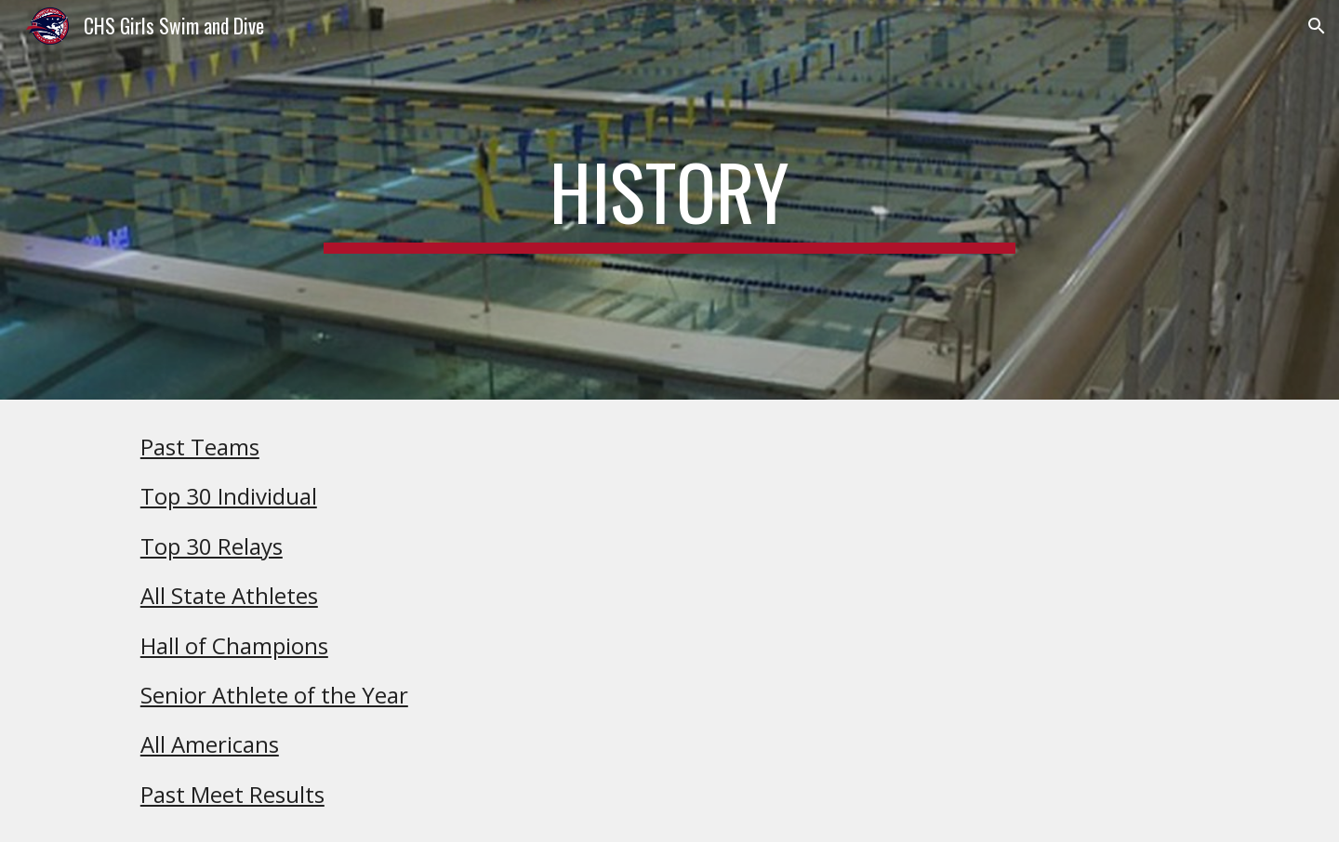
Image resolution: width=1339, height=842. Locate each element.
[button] (1316, 26)
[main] (669, 199)
